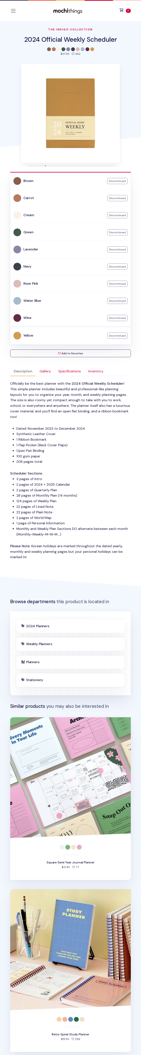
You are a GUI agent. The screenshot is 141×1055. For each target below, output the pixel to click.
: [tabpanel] (70, 470)
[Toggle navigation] (13, 11)
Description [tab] (23, 371)
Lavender (30, 249)
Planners (33, 662)
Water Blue (32, 300)
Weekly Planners (39, 644)
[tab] (28, 165)
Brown (28, 180)
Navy (27, 266)
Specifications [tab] (69, 371)
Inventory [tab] (95, 371)
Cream (28, 215)
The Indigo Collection (70, 29)
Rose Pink (30, 283)
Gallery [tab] (45, 371)
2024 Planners (37, 626)
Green (28, 232)
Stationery (34, 680)
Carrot (28, 198)
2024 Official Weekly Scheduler (70, 39)
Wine (27, 317)
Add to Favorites (70, 353)
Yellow (28, 335)
